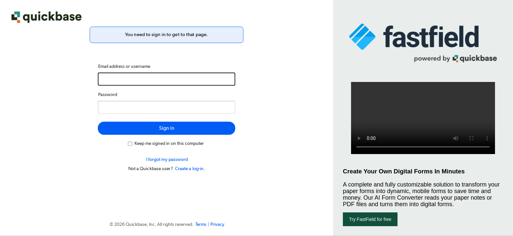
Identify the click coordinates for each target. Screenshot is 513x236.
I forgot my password (167, 159)
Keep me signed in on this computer (166, 143)
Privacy (217, 224)
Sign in (166, 128)
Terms (200, 224)
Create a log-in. (190, 169)
